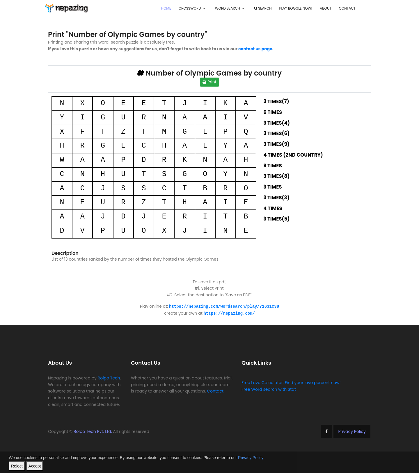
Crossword (190, 8)
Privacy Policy (352, 431)
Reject (17, 466)
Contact (347, 8)
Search (262, 8)
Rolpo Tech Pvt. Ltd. (93, 431)
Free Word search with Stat (269, 389)
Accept (35, 466)
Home (166, 8)
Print (209, 82)
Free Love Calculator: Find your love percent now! (291, 382)
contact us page (255, 49)
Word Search (227, 8)
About (325, 8)
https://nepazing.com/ (229, 313)
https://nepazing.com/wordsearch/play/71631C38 (224, 306)
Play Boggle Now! (295, 8)
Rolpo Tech (109, 377)
